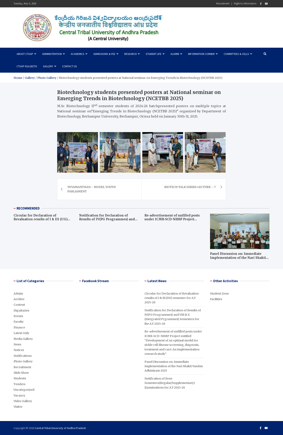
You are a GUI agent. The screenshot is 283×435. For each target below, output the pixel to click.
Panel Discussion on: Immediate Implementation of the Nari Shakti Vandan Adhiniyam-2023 (238, 257)
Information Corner (201, 54)
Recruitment (222, 3)
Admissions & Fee (104, 54)
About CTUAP (25, 54)
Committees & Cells (236, 54)
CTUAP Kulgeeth (27, 66)
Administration (52, 54)
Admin (18, 293)
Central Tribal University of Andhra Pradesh (60, 428)
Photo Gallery (23, 361)
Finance (19, 327)
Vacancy (19, 395)
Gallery (48, 66)
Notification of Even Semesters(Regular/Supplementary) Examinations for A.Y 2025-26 (169, 383)
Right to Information (245, 3)
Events (18, 316)
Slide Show (21, 373)
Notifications (23, 356)
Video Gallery (23, 401)
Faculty (19, 321)
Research (130, 54)
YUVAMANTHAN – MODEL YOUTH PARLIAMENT (91, 189)
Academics (77, 54)
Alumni (174, 54)
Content (19, 304)
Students (20, 378)
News (17, 344)
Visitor (18, 406)
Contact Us (69, 66)
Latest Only (21, 333)
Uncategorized (24, 390)
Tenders (19, 384)
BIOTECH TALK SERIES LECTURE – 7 (190, 187)
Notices (19, 350)
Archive (19, 299)
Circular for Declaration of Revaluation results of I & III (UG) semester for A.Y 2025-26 (41, 219)
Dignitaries (21, 310)
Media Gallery (23, 339)
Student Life (153, 54)
